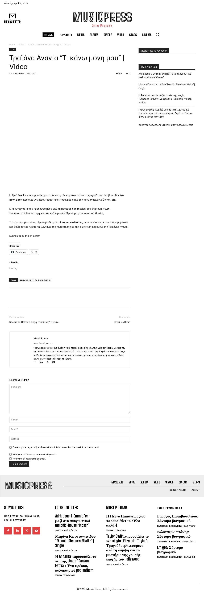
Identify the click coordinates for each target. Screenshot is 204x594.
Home (12, 44)
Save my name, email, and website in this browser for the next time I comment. (56, 447)
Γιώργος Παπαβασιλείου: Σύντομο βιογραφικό (177, 518)
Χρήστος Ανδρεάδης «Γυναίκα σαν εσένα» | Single (166, 125)
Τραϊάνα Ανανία (42, 280)
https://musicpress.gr (43, 343)
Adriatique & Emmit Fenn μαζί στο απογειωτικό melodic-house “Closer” (165, 75)
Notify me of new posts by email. (29, 458)
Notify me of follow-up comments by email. (34, 454)
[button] (157, 34)
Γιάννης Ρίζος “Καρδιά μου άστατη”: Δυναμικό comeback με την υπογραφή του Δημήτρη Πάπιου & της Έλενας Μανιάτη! (166, 113)
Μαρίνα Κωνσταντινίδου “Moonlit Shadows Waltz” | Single (167, 86)
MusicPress (18, 73)
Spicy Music (25, 280)
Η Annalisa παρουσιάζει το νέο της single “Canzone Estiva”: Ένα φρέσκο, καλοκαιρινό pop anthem (165, 99)
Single (59, 530)
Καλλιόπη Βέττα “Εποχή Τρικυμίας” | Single (34, 322)
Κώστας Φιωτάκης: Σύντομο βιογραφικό (173, 533)
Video (21, 44)
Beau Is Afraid (122, 322)
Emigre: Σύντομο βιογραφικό (170, 549)
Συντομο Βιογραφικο (169, 526)
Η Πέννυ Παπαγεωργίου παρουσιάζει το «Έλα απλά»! (125, 521)
